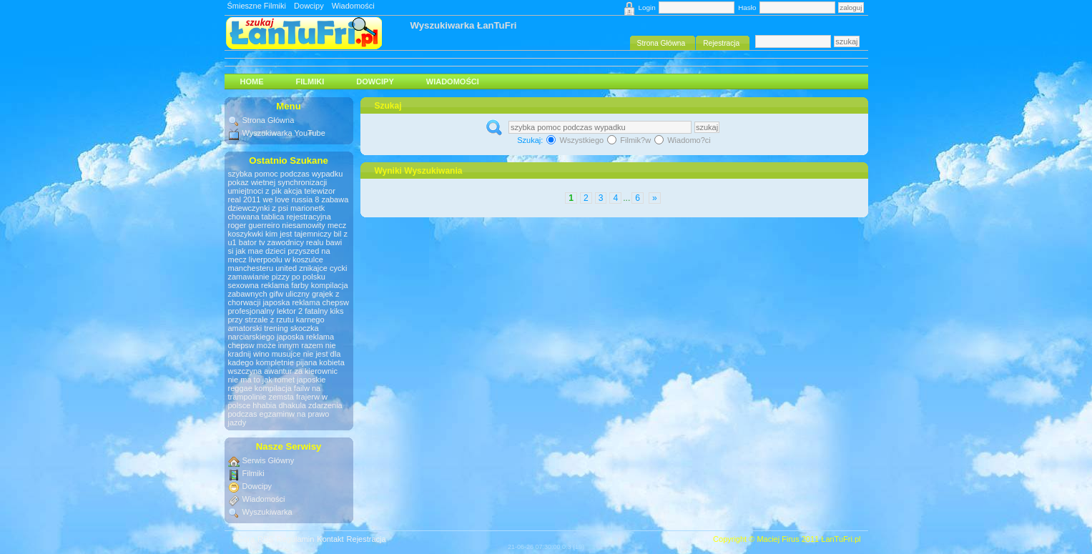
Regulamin (296, 539)
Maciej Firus (778, 539)
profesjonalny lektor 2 (265, 311)
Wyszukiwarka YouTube (283, 133)
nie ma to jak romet (261, 379)
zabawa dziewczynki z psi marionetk (288, 203)
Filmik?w (630, 140)
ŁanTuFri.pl (840, 539)
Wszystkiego (576, 140)
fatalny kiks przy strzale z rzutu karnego (286, 315)
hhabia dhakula (279, 405)
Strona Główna (268, 120)
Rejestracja (366, 539)
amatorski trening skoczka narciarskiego (273, 332)
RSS (265, 539)
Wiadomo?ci (682, 140)
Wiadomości (353, 5)
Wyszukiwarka (267, 512)
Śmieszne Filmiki (257, 5)
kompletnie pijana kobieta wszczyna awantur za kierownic (286, 366)
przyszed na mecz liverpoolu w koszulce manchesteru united (279, 259)
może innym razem (290, 345)
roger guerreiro (254, 225)
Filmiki (310, 81)
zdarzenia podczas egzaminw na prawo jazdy (285, 414)
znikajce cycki (323, 268)
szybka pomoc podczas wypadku (285, 173)
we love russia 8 (290, 199)
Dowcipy (309, 5)
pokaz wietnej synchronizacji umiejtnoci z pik (278, 186)
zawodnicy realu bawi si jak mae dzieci (285, 246)
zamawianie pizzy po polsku (276, 276)
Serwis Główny (268, 460)
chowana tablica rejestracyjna (279, 216)
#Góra (244, 539)
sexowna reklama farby (268, 285)
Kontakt (330, 539)
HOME (252, 81)
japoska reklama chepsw (305, 302)
